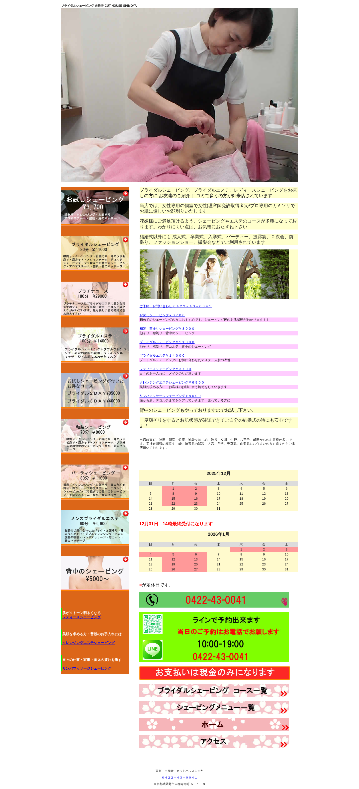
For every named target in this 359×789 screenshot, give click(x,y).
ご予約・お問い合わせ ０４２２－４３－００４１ (176, 306)
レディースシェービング (81, 617)
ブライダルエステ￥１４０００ (162, 355)
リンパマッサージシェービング (86, 668)
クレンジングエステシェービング (88, 643)
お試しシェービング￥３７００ (162, 315)
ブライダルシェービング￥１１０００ (167, 342)
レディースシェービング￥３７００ (165, 369)
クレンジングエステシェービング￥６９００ (172, 382)
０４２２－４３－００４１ (179, 777)
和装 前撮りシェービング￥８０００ (167, 328)
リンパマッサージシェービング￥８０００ (170, 396)
